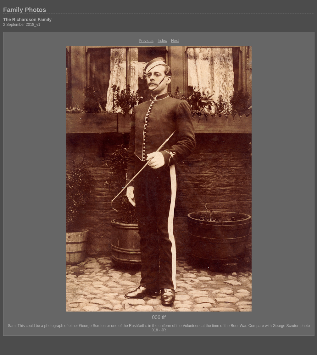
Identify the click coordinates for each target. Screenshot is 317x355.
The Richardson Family (27, 19)
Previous (146, 40)
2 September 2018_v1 (21, 24)
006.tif (159, 317)
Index (162, 40)
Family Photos (24, 9)
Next (175, 40)
